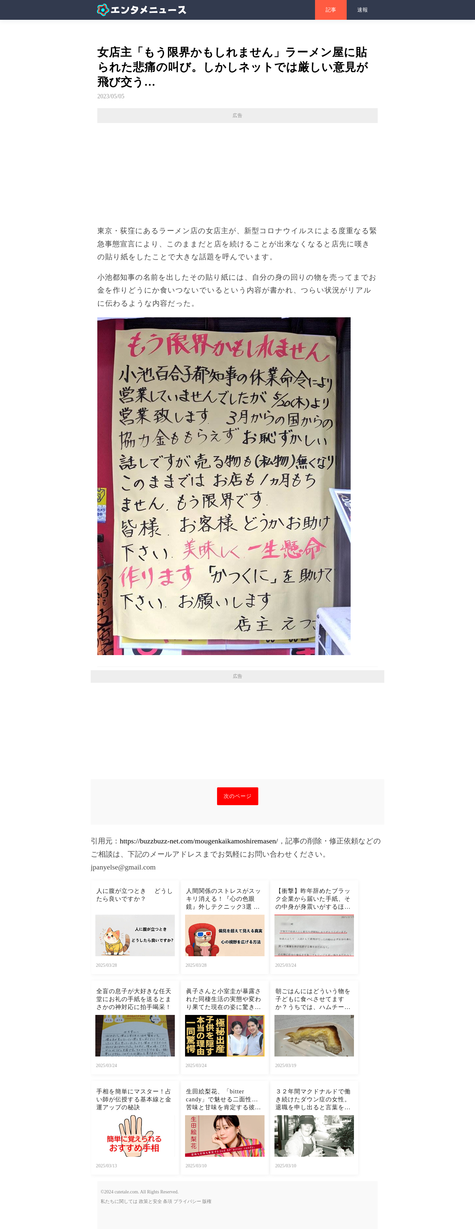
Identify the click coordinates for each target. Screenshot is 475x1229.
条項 (167, 1201)
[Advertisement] (237, 171)
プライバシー (187, 1201)
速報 (362, 10)
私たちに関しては (119, 1201)
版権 (206, 1201)
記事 (331, 10)
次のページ (238, 796)
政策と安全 (150, 1201)
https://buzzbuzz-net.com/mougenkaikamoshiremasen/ (199, 841)
